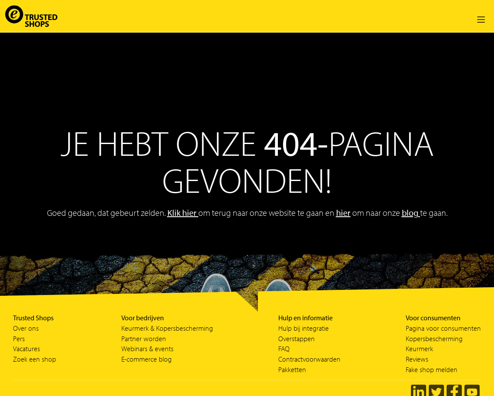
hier (343, 212)
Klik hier (182, 212)
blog (410, 212)
